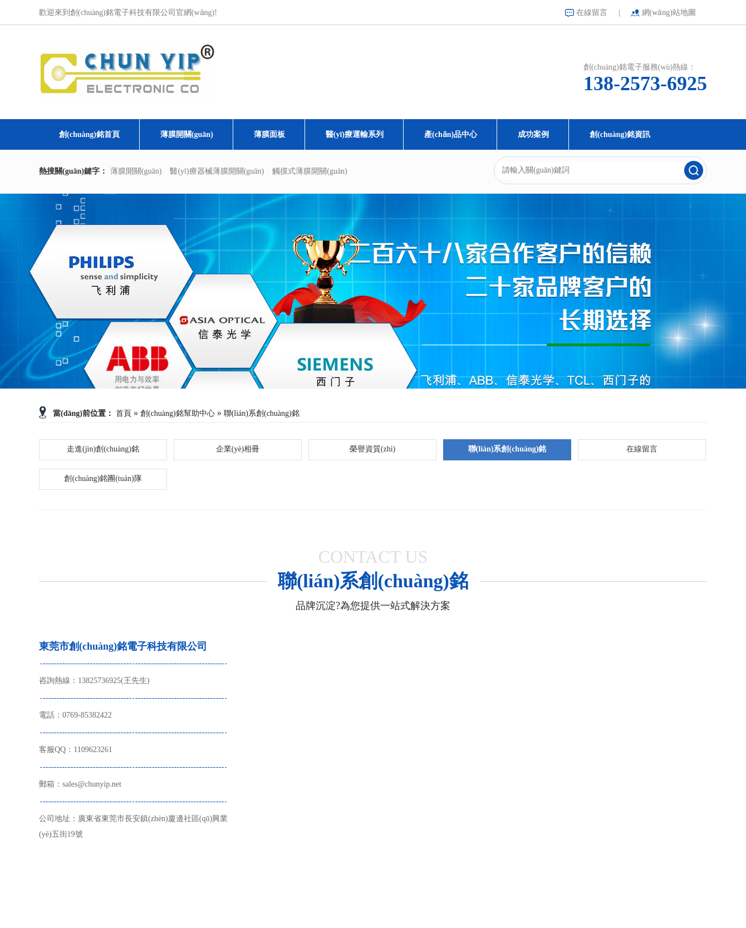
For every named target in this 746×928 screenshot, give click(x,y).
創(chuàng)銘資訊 (620, 134)
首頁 (123, 413)
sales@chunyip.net (91, 784)
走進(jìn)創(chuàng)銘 (103, 449)
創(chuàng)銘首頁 (89, 134)
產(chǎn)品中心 (450, 134)
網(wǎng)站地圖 (669, 12)
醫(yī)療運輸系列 (355, 134)
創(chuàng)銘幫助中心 (177, 413)
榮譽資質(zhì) (372, 449)
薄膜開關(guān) (186, 134)
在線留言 (591, 12)
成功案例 (533, 134)
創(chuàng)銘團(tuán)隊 (102, 478)
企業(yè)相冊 (238, 449)
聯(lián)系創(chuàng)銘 (262, 413)
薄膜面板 (269, 134)
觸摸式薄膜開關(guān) (309, 171)
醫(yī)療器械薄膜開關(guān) (217, 171)
